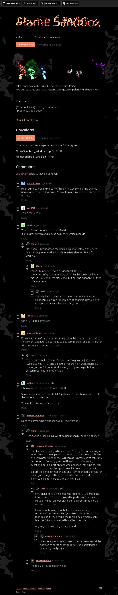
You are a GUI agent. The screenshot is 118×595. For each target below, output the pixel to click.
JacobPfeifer (33, 183)
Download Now (26, 44)
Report (41, 588)
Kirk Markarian (43, 560)
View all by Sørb (29, 588)
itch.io (18, 588)
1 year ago (47, 183)
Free (23, 592)
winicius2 (31, 316)
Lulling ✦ (31, 383)
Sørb (33, 244)
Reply (24, 200)
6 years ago (49, 333)
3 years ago (42, 208)
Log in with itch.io (25, 173)
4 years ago (40, 225)
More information (27, 120)
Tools (18, 592)
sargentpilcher (34, 333)
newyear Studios (35, 415)
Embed (48, 588)
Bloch (30, 225)
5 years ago (43, 316)
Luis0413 (31, 208)
